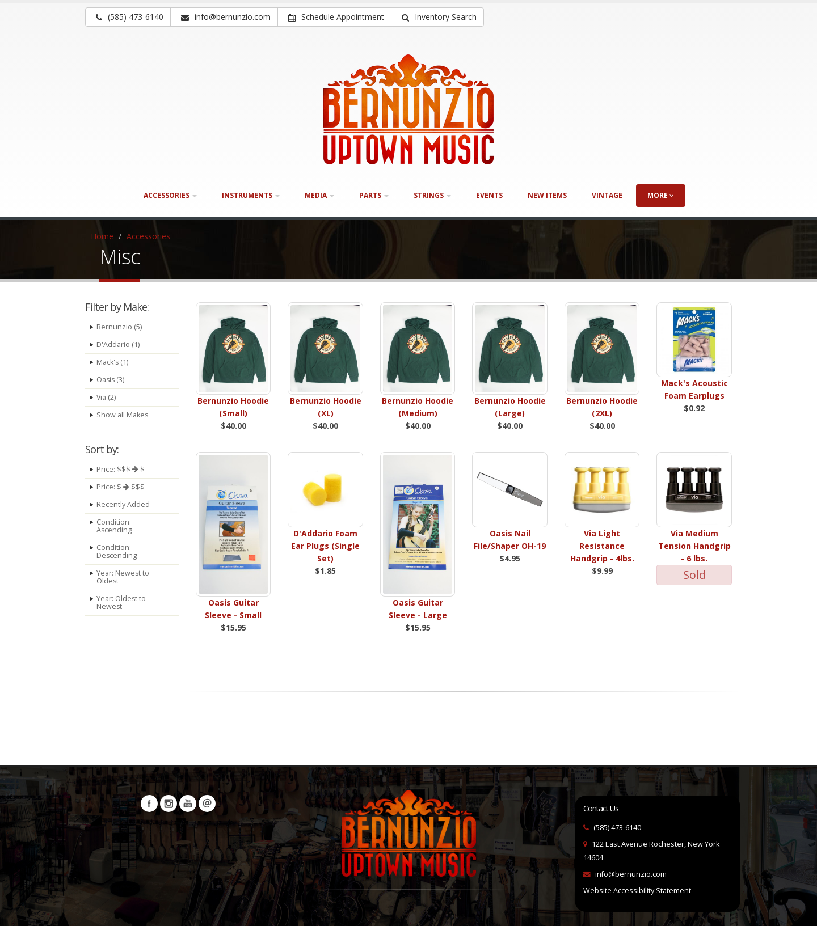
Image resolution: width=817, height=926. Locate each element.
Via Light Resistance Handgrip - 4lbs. (602, 546)
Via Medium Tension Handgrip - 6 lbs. (694, 546)
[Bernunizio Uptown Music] (408, 109)
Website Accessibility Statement (637, 890)
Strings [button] (432, 195)
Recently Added (123, 504)
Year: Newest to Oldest (123, 577)
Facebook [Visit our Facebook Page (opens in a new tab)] (149, 803)
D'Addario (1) (118, 344)
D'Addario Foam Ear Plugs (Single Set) (325, 546)
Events (489, 195)
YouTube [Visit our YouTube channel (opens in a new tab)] (187, 803)
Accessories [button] (170, 195)
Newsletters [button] (207, 803)
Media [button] (319, 195)
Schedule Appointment (336, 16)
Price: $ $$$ (120, 487)
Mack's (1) (112, 362)
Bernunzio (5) (119, 327)
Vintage (607, 195)
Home (102, 236)
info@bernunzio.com (631, 874)
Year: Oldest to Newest (121, 602)
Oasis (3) (110, 379)
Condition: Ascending (114, 526)
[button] (437, 17)
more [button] (660, 195)
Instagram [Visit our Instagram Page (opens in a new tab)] (168, 803)
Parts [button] (374, 195)
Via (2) (106, 397)
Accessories (148, 236)
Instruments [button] (251, 195)
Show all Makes (122, 415)
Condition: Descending (116, 551)
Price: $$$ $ (120, 469)
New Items (547, 195)
